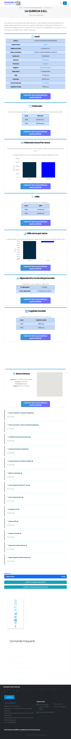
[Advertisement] (35, 355)
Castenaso (45, 60)
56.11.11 (45, 45)
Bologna (45, 64)
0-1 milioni (45, 83)
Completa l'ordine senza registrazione (35, 587)
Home (20, 7)
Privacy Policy (58, 704)
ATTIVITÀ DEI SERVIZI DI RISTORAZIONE (33, 7)
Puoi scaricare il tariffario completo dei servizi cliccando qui (23, 730)
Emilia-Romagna (45, 68)
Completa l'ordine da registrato (35, 582)
